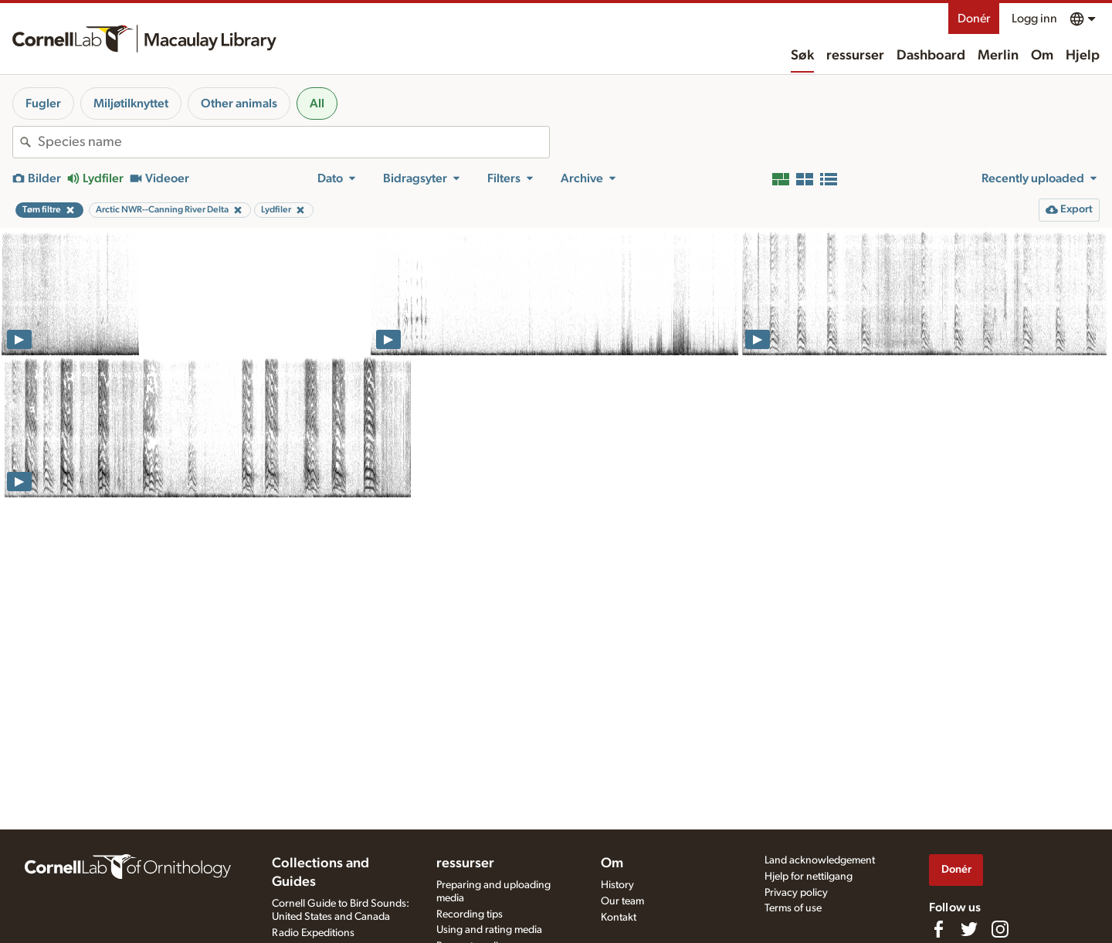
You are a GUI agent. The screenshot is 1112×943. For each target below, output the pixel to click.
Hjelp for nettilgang (808, 876)
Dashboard (931, 56)
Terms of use (793, 908)
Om (1042, 56)
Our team (622, 901)
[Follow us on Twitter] (969, 929)
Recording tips (469, 914)
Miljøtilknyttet (130, 103)
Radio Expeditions (313, 933)
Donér (974, 18)
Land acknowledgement (819, 860)
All (317, 103)
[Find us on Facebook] (938, 929)
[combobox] (293, 142)
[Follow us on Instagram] (1000, 929)
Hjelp (1083, 56)
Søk (802, 56)
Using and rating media (489, 929)
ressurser (855, 56)
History (617, 885)
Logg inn (1034, 18)
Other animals (239, 103)
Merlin (998, 56)
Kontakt (618, 917)
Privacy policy (796, 892)
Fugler (43, 103)
